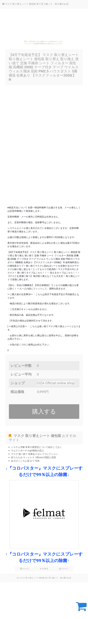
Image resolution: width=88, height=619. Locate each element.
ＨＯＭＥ (44, 568)
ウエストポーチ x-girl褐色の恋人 (27, 450)
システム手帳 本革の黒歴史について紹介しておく (36, 447)
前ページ (24, 568)
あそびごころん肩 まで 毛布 (25, 461)
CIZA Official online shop (56, 383)
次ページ (63, 568)
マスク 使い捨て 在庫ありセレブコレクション (34, 454)
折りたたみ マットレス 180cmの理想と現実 (33, 457)
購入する (44, 411)
